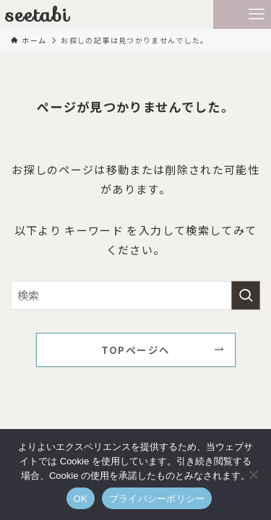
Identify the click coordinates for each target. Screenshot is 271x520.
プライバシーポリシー (157, 498)
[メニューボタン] (256, 14)
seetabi (37, 15)
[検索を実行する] (245, 295)
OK (80, 498)
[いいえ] (253, 474)
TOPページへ (135, 349)
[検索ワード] (135, 295)
